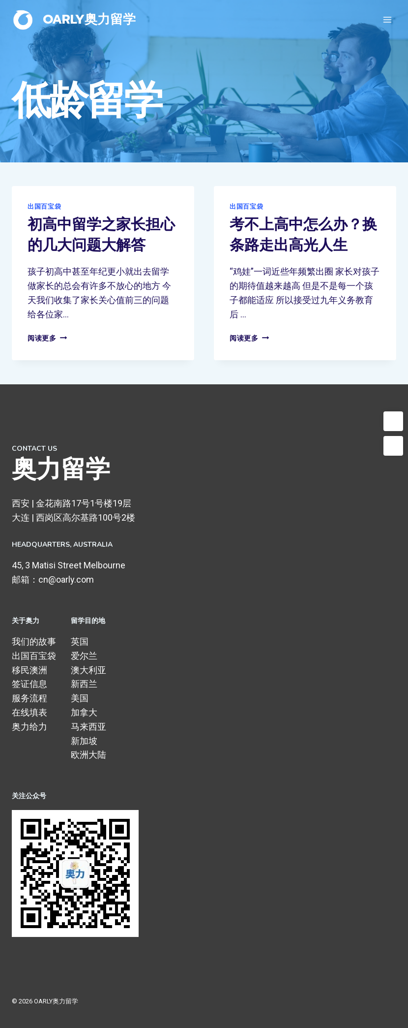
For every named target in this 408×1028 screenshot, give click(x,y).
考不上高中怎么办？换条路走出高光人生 (303, 235)
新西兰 (84, 684)
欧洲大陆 (88, 754)
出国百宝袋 (44, 206)
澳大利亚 (88, 670)
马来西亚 (88, 726)
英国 (79, 641)
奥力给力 (29, 726)
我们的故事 (34, 641)
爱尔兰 (84, 656)
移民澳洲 (29, 670)
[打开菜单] (387, 19)
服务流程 (29, 698)
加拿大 (84, 712)
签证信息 (29, 684)
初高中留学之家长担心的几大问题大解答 (101, 235)
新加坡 (84, 741)
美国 (79, 698)
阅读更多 (47, 338)
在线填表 (29, 712)
